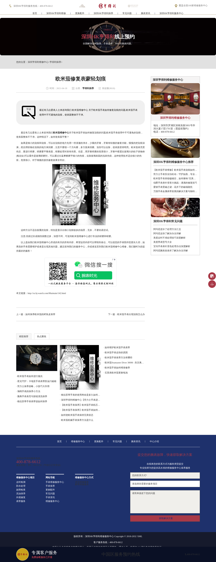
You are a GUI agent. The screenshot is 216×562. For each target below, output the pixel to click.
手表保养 (50, 486)
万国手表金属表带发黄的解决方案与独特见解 (175, 191)
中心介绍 (154, 441)
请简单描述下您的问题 (165, 501)
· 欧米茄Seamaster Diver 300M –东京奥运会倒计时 (124, 362)
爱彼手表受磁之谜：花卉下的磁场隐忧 (172, 187)
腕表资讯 (145, 15)
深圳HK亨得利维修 (56, 15)
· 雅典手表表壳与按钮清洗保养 (31, 396)
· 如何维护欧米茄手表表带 (117, 347)
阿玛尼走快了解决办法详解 (167, 233)
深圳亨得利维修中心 (38, 62)
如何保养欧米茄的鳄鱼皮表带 (40, 314)
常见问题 (127, 15)
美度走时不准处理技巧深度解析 (169, 238)
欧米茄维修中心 (61, 132)
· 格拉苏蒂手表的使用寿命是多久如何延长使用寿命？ (80, 395)
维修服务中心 (78, 441)
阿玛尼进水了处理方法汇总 (167, 229)
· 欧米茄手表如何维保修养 (117, 367)
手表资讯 (50, 497)
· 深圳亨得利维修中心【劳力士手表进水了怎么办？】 (80, 400)
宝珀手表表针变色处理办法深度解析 (171, 246)
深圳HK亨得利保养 (103, 15)
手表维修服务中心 (55, 482)
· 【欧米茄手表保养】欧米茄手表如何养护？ (80, 410)
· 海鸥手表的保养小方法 (28, 391)
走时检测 (20, 482)
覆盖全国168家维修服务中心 (193, 5)
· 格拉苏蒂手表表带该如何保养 (31, 401)
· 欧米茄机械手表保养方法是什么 (76, 420)
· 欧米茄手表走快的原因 (116, 352)
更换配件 (79, 15)
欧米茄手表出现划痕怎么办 (131, 314)
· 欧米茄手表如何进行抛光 (29, 376)
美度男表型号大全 (162, 242)
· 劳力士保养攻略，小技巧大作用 (33, 386)
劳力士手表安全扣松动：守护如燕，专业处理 (175, 174)
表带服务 (20, 501)
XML (139, 536)
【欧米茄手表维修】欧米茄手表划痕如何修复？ (175, 170)
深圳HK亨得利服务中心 (172, 15)
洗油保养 (20, 493)
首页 (34, 15)
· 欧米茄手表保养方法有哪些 (118, 357)
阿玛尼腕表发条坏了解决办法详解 (170, 250)
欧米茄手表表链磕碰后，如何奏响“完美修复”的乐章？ (175, 178)
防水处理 (20, 486)
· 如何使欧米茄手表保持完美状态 (76, 415)
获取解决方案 (166, 518)
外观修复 (20, 497)
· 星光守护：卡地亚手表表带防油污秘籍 (36, 381)
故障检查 (20, 490)
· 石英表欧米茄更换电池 (116, 372)
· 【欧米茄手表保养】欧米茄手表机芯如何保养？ (80, 405)
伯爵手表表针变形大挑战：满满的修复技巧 (175, 183)
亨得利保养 (55, 62)
